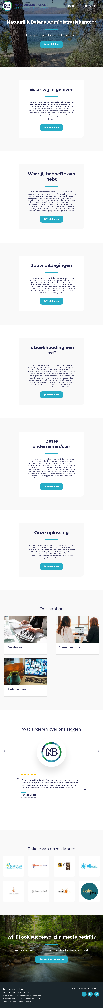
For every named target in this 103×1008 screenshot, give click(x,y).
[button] (82, 6)
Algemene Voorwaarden (12, 999)
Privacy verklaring (32, 999)
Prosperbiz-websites (24, 1001)
